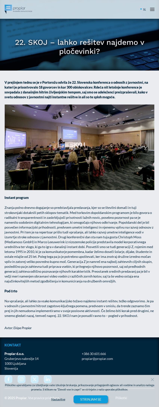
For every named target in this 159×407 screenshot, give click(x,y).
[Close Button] (152, 379)
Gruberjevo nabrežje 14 (21, 358)
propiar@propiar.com (97, 358)
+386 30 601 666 (94, 354)
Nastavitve (58, 399)
